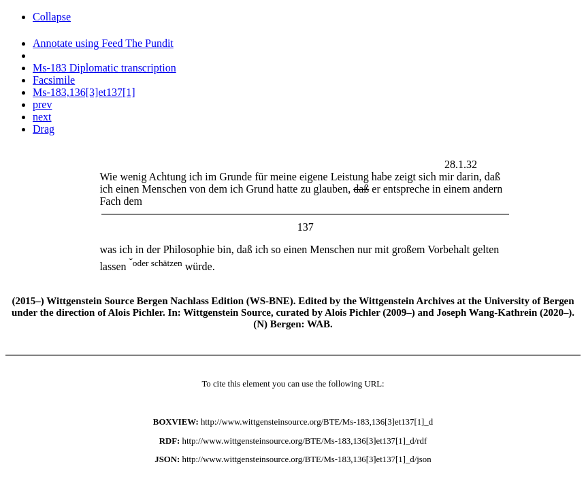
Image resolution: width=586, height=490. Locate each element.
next (42, 116)
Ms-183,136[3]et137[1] (84, 92)
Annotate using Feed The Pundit (103, 43)
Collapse (52, 16)
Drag (43, 129)
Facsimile (54, 80)
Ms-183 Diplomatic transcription (104, 68)
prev (42, 104)
